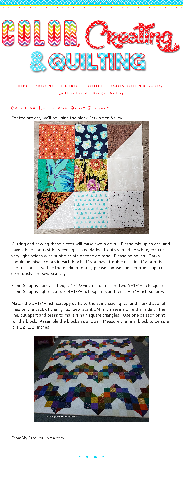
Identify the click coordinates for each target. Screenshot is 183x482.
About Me (45, 86)
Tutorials (94, 86)
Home (23, 86)
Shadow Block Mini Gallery (137, 86)
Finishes (69, 86)
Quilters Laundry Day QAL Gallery (91, 93)
